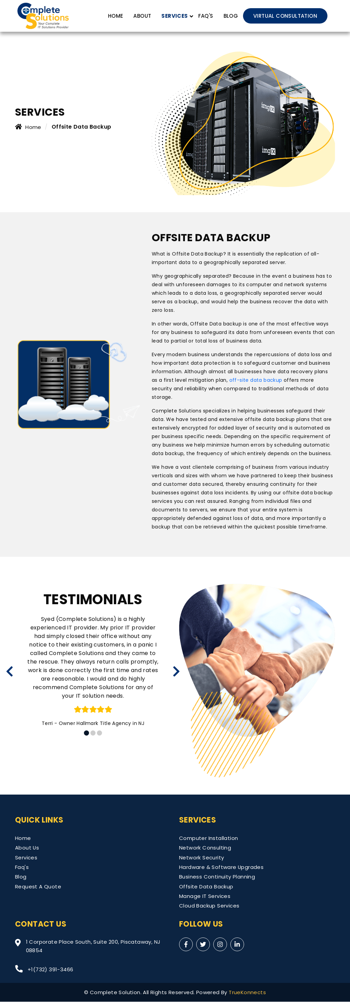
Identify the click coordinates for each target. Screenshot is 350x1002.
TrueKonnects (247, 992)
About (142, 15)
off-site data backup (255, 380)
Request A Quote (38, 886)
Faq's (22, 867)
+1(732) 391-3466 (44, 969)
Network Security (201, 857)
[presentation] (9, 671)
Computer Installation (208, 838)
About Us (27, 847)
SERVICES (174, 15)
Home (115, 15)
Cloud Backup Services (209, 906)
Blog (230, 15)
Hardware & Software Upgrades (221, 867)
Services (26, 857)
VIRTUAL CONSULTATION (285, 15)
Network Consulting (205, 847)
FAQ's (205, 15)
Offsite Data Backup (206, 886)
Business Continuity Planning (217, 877)
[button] (86, 733)
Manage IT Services (204, 896)
